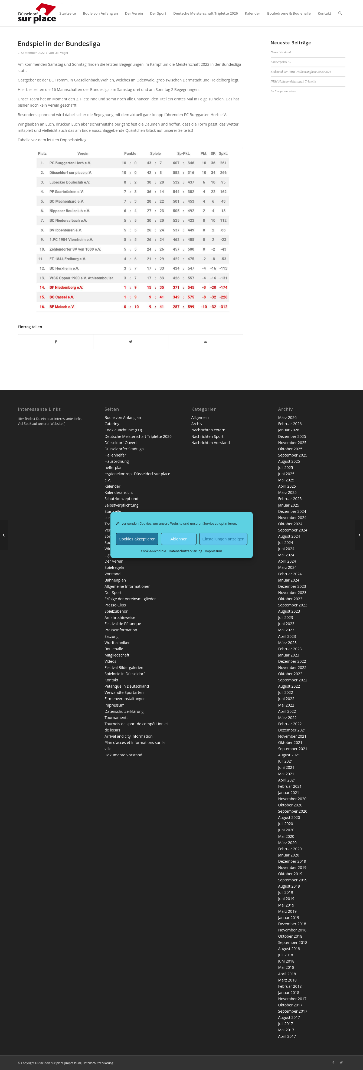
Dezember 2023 (292, 586)
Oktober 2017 (290, 1004)
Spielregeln (114, 567)
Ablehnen (178, 538)
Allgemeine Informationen (127, 586)
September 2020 (292, 811)
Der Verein (113, 561)
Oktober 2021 (290, 742)
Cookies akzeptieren (137, 538)
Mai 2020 (286, 836)
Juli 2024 (285, 542)
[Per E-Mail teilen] (205, 341)
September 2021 (292, 748)
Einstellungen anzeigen (223, 538)
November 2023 (292, 592)
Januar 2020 (288, 855)
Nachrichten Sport (207, 436)
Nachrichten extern (208, 429)
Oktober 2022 (290, 673)
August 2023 (289, 611)
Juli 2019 (285, 892)
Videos (110, 661)
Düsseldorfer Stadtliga (124, 448)
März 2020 (287, 842)
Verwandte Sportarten (124, 692)
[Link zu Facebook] (333, 1062)
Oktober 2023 (290, 598)
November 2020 (292, 798)
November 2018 (292, 930)
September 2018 (292, 942)
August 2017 (289, 1017)
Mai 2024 (286, 554)
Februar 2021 (290, 786)
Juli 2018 (285, 954)
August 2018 (289, 948)
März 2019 (287, 911)
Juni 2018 (286, 961)
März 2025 (287, 492)
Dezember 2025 (292, 436)
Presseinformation (120, 629)
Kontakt (111, 679)
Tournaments (116, 717)
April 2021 (287, 780)
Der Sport (113, 592)
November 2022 (292, 667)
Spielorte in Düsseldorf (124, 673)
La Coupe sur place (283, 91)
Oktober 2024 (290, 523)
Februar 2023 (290, 648)
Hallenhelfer (115, 455)
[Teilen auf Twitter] (130, 341)
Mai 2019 (286, 905)
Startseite (112, 511)
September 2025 (292, 455)
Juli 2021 (285, 761)
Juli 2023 (285, 617)
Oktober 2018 (290, 936)
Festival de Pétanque (122, 623)
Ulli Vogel (61, 53)
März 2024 (287, 567)
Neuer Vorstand (281, 52)
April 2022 (287, 711)
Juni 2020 (286, 829)
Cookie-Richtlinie (153, 551)
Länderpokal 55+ (282, 62)
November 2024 (292, 517)
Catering (111, 423)
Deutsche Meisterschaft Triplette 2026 (138, 436)
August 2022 (289, 686)
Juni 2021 (286, 767)
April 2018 (287, 973)
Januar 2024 (288, 580)
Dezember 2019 (292, 861)
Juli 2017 (285, 1023)
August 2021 (289, 754)
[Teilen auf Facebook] (55, 341)
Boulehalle (113, 648)
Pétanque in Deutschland (126, 686)
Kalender (112, 486)
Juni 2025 (286, 473)
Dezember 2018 (292, 923)
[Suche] (340, 13)
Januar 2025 (288, 505)
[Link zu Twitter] (341, 1062)
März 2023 (287, 642)
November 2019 (292, 867)
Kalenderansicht (118, 492)
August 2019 (289, 886)
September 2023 (292, 605)
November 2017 (292, 998)
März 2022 (287, 717)
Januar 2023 (288, 655)
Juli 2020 (285, 823)
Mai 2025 (286, 480)
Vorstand (112, 573)
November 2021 (292, 736)
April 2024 (287, 561)
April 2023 (287, 636)
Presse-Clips (115, 605)
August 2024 (289, 536)
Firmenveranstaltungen (125, 698)
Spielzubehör (115, 611)
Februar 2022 (290, 723)
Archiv (196, 423)
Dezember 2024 (292, 511)
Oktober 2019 (290, 873)
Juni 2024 (286, 548)
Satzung (111, 636)
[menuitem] (68, 13)
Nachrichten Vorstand (210, 442)
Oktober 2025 (290, 448)
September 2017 (292, 1011)
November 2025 (292, 442)
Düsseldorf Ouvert (120, 442)
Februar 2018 (290, 986)
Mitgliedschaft (116, 655)
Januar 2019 (288, 917)
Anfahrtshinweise (119, 617)
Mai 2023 (286, 629)
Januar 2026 (288, 429)
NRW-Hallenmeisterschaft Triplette (293, 81)
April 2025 (287, 486)
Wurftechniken (117, 642)
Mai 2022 (286, 705)
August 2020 (289, 817)
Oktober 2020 (290, 805)
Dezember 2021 (292, 730)
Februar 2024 (290, 573)
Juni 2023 (286, 623)
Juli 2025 (285, 467)
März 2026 (287, 417)
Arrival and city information (128, 736)
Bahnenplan (115, 580)
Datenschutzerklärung (185, 551)
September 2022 (292, 679)
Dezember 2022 (292, 661)
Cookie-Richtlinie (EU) (123, 429)
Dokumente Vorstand (123, 754)
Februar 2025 (290, 498)
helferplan (113, 467)
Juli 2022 (285, 692)
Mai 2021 (286, 773)
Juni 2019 (286, 898)
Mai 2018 (286, 967)
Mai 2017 (286, 1029)
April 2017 (287, 1036)
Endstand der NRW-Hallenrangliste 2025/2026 (301, 72)
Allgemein (200, 417)
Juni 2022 (286, 698)
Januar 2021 (288, 792)
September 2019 (292, 879)
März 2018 (287, 980)
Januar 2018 (288, 992)
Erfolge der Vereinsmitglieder (130, 598)
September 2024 (292, 530)
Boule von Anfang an (122, 417)
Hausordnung (116, 461)
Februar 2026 (290, 423)
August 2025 (289, 461)
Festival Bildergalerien (123, 667)
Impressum (213, 551)
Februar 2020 (290, 848)
